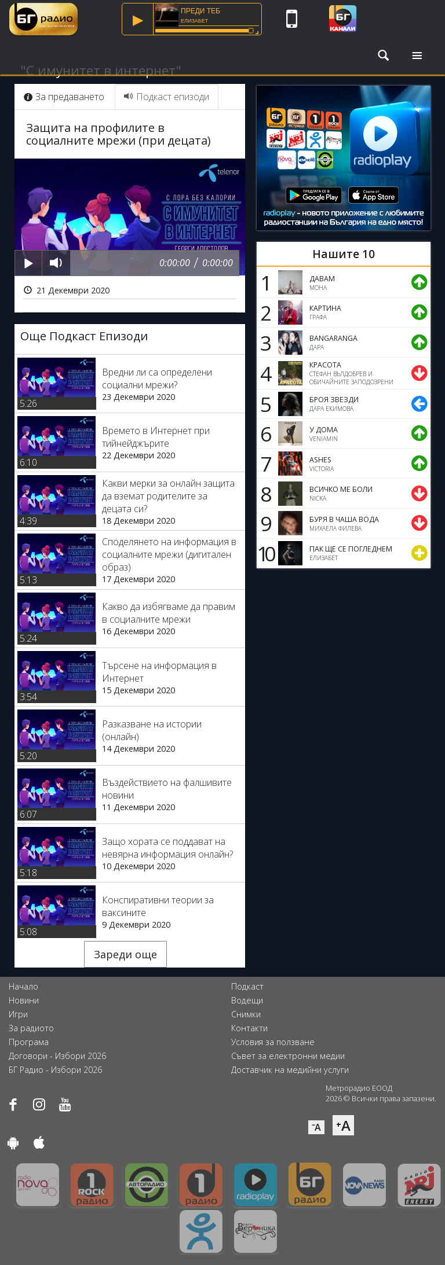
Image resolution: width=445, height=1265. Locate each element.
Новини (24, 1000)
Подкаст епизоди (166, 96)
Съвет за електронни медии (288, 1055)
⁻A (316, 1127)
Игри (18, 1014)
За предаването (64, 96)
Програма (29, 1041)
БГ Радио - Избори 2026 (55, 1069)
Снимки (246, 1014)
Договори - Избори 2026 (57, 1055)
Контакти (249, 1028)
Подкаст (247, 986)
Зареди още (125, 954)
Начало (23, 986)
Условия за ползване (273, 1041)
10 (264, 553)
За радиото (31, 1028)
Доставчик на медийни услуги (290, 1069)
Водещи (247, 1000)
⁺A (343, 1125)
